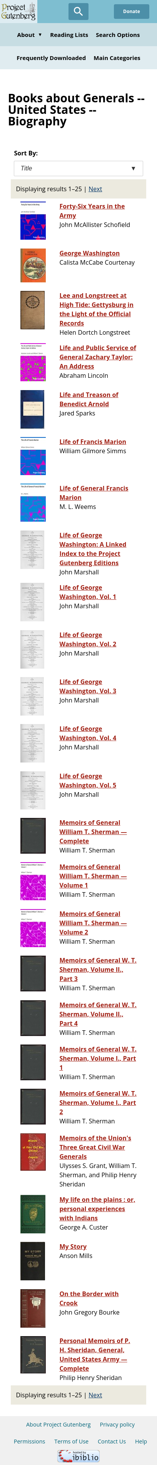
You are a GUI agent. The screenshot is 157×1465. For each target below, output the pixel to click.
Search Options (118, 34)
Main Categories (117, 58)
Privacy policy (117, 1424)
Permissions (29, 1441)
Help (141, 1441)
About (30, 34)
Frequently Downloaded (51, 58)
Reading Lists (69, 34)
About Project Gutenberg (58, 1424)
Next (95, 189)
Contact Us (112, 1441)
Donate (131, 11)
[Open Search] (78, 11)
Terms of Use (71, 1441)
